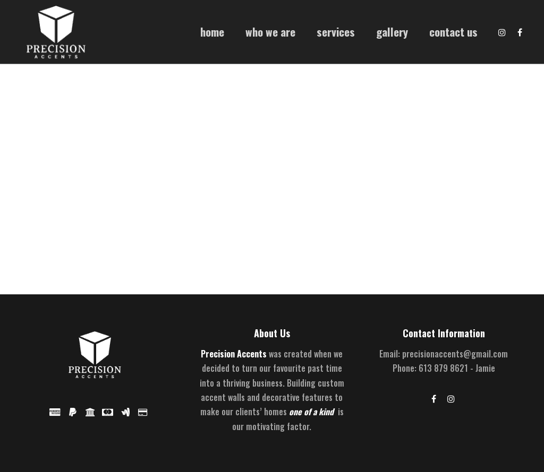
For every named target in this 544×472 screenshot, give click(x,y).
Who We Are (270, 31)
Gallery (392, 31)
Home (212, 31)
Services (336, 31)
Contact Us (453, 31)
